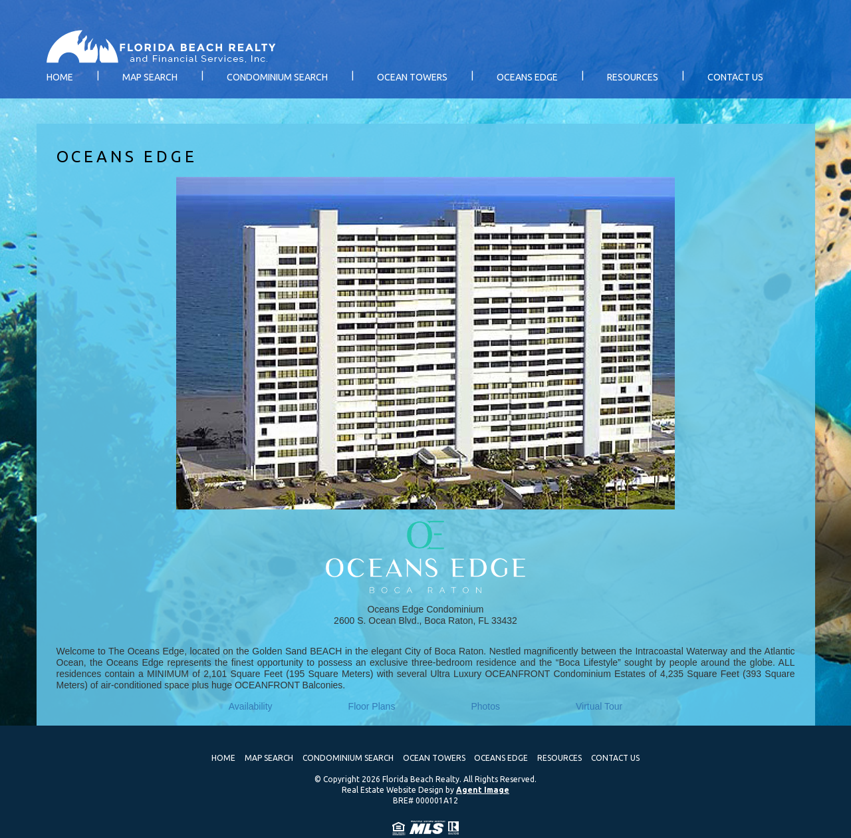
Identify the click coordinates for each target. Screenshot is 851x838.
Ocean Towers (412, 77)
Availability (251, 706)
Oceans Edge (527, 77)
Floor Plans (372, 706)
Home (60, 77)
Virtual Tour (599, 706)
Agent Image (482, 789)
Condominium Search (277, 77)
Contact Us (735, 77)
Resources (632, 77)
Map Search (150, 77)
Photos (485, 706)
